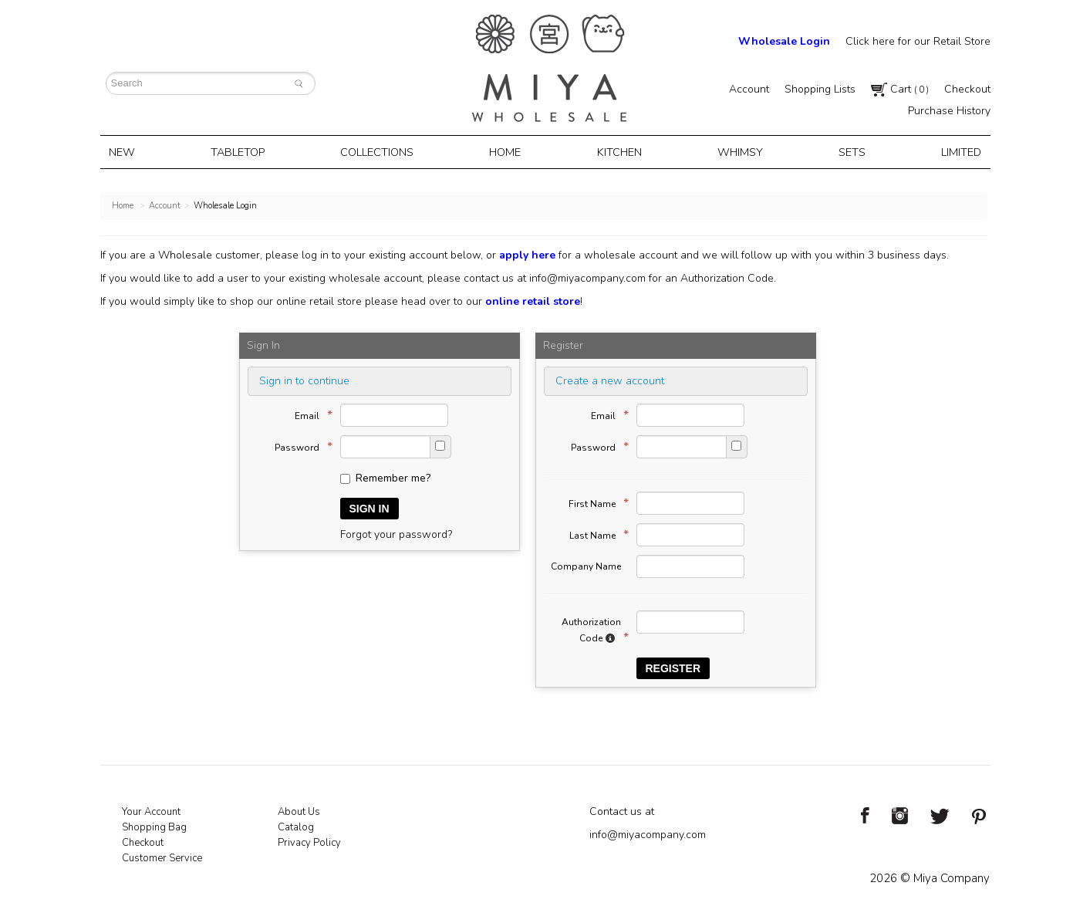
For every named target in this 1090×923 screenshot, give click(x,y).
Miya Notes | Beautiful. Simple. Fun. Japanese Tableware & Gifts (549, 68)
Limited (954, 151)
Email (310, 413)
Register (673, 667)
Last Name (595, 533)
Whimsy (737, 151)
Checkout (967, 89)
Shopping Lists (820, 89)
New (128, 151)
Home (508, 151)
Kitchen (619, 151)
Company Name (586, 565)
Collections (381, 151)
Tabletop (241, 151)
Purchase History (949, 110)
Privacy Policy (309, 841)
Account (749, 89)
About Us (299, 810)
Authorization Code (591, 629)
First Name (595, 501)
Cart (900, 89)
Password (300, 445)
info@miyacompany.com (587, 276)
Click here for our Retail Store (917, 41)
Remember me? (385, 476)
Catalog (296, 826)
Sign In (369, 507)
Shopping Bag (154, 826)
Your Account (151, 810)
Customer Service (162, 857)
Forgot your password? (396, 533)
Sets (847, 151)
